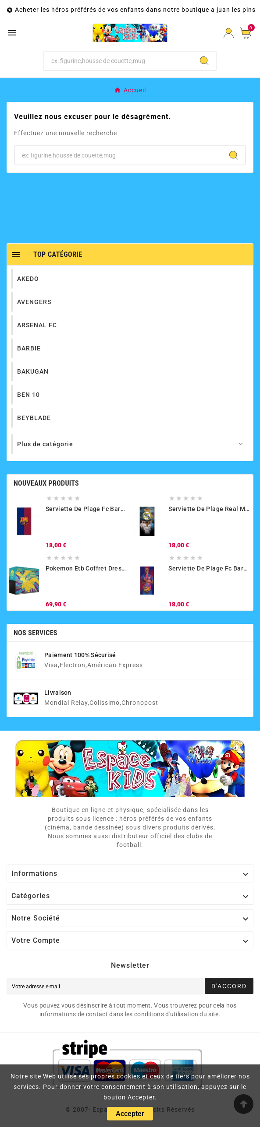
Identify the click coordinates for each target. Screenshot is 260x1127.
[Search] (204, 61)
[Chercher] (118, 61)
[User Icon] (229, 33)
